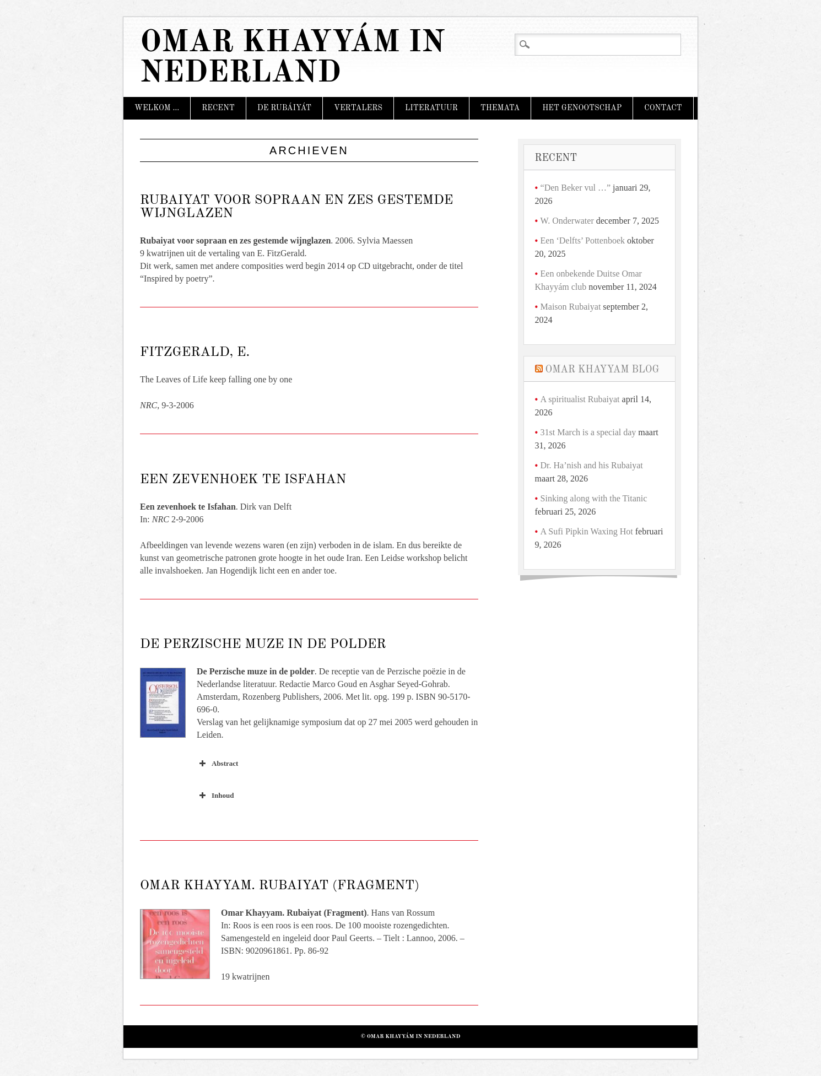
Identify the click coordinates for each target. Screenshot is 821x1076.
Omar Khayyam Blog (602, 370)
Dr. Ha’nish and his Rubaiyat (592, 465)
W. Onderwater (567, 220)
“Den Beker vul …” (576, 187)
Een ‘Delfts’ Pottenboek (583, 240)
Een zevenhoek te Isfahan (243, 479)
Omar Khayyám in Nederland (292, 58)
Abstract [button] (217, 763)
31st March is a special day (588, 432)
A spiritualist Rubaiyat (580, 399)
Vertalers (358, 108)
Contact (663, 108)
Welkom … (156, 108)
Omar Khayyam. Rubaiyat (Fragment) (279, 886)
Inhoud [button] (215, 795)
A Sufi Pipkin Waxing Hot (587, 531)
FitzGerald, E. (195, 352)
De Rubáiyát (284, 108)
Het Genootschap (582, 108)
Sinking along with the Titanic (594, 498)
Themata (500, 108)
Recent (218, 108)
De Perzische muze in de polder (263, 644)
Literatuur (431, 108)
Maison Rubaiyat (571, 306)
